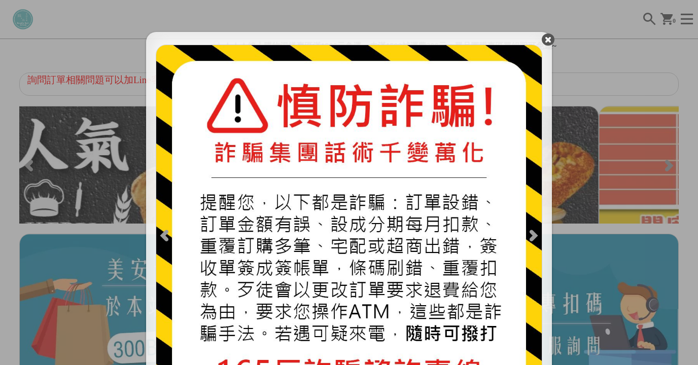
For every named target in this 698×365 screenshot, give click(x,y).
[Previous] (169, 239)
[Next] (529, 239)
